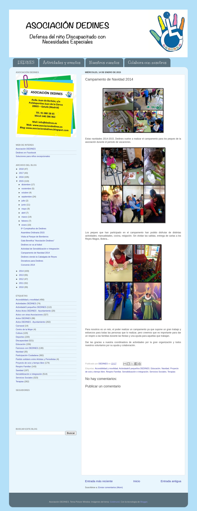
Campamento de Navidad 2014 (35, 253)
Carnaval (20, 326)
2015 (21, 181)
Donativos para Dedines (32, 261)
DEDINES (26, 62)
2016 (21, 177)
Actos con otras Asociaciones (29, 314)
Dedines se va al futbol (31, 244)
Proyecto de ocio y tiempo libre (30, 363)
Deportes (20, 337)
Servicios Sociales (157, 372)
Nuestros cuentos (104, 62)
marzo (25, 217)
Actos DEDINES (23, 318)
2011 (21, 283)
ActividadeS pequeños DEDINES (134, 368)
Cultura (19, 333)
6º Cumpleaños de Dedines (33, 228)
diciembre (26, 184)
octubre (25, 192)
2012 (21, 279)
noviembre (27, 188)
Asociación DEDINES (26, 149)
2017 (21, 173)
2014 (21, 271)
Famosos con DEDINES (27, 348)
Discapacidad (22, 340)
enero (25, 225)
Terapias (171, 372)
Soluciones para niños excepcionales (33, 156)
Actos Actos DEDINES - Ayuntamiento (33, 311)
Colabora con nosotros (147, 62)
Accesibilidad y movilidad (106, 368)
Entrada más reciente (99, 481)
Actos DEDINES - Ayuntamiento (30, 322)
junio (24, 205)
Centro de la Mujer (24, 329)
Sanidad (19, 370)
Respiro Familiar (113, 372)
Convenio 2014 (28, 265)
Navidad (165, 368)
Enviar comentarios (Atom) (110, 487)
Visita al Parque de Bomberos (34, 236)
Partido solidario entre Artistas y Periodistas (36, 359)
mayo (24, 209)
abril (24, 213)
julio (24, 200)
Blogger (143, 502)
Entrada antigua (171, 481)
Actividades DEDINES (26, 303)
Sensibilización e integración (135, 372)
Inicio (136, 481)
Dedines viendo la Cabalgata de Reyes (39, 257)
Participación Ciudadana (27, 355)
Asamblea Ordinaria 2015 (32, 232)
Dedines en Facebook (26, 152)
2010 (21, 287)
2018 (21, 169)
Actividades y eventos (61, 62)
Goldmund (115, 502)
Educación (155, 368)
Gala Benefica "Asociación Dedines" (37, 240)
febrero (25, 221)
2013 (21, 275)
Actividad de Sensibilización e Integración (40, 249)
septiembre (27, 196)
